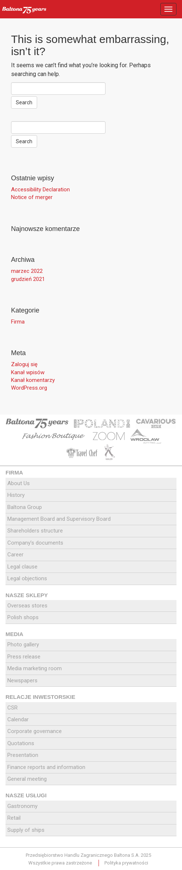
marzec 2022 (27, 271)
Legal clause (22, 566)
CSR (12, 707)
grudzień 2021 (28, 279)
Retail (14, 818)
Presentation (22, 755)
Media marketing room (34, 668)
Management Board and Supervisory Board (59, 519)
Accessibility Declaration (40, 189)
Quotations (20, 743)
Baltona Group (24, 507)
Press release (23, 656)
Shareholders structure (35, 530)
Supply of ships (25, 830)
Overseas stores (27, 605)
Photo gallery (23, 644)
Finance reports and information (46, 767)
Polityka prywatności (126, 863)
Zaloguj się (24, 364)
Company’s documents (35, 542)
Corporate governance (34, 731)
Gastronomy (22, 806)
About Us (18, 483)
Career (15, 554)
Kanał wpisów (27, 372)
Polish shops (23, 617)
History (16, 495)
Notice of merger (32, 197)
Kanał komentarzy (33, 380)
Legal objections (27, 578)
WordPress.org (29, 388)
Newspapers (22, 680)
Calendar (18, 719)
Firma (18, 321)
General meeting (27, 779)
